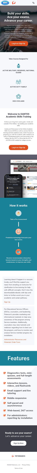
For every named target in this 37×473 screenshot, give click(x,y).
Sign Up (7, 302)
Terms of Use (18, 468)
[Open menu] (33, 3)
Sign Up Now (18, 443)
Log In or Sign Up (18, 43)
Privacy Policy (26, 465)
